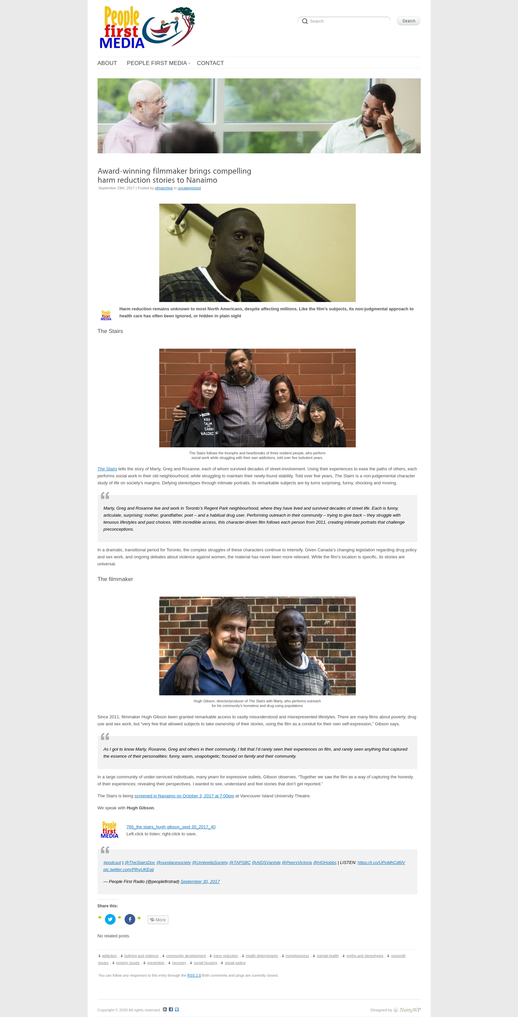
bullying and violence (142, 956)
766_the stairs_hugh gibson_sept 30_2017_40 (171, 826)
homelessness (297, 956)
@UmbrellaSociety (210, 862)
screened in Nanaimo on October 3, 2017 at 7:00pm (184, 795)
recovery (179, 963)
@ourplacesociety (173, 862)
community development (186, 956)
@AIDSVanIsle (266, 862)
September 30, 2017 (200, 881)
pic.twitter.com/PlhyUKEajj (129, 869)
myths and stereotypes (364, 956)
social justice (235, 963)
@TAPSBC (240, 862)
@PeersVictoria (297, 862)
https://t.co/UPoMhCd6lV (381, 862)
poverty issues (128, 963)
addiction (109, 956)
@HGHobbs (324, 862)
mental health (328, 956)
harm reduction (226, 956)
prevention (155, 963)
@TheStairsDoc (140, 862)
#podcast (112, 862)
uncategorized (189, 188)
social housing (205, 963)
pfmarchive (164, 188)
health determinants (262, 956)
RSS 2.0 (194, 975)
